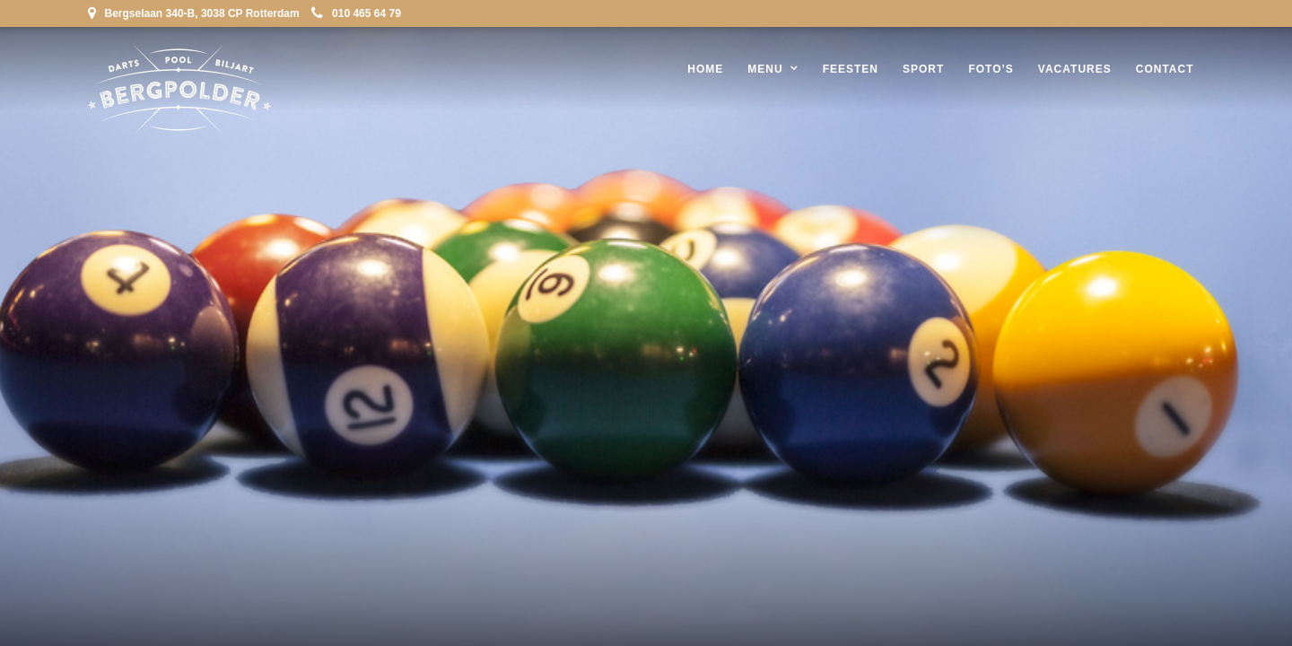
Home (705, 69)
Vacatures (1075, 69)
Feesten (850, 69)
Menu (764, 69)
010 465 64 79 (356, 13)
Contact (1165, 69)
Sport (923, 69)
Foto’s (990, 69)
